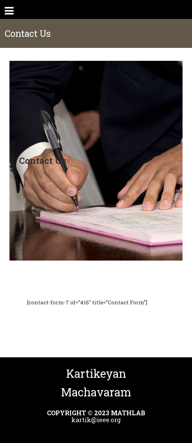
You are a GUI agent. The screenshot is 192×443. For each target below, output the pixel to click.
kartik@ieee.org (96, 420)
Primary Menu (9, 10)
